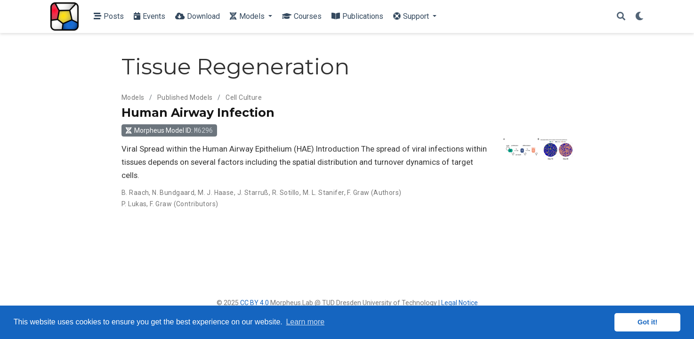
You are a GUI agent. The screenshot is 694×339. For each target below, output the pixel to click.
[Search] (621, 16)
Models (133, 97)
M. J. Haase (216, 192)
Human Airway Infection (197, 112)
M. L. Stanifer (323, 192)
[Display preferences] (639, 16)
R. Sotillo (285, 192)
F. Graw (358, 192)
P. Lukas (133, 204)
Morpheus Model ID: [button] (169, 130)
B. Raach (135, 192)
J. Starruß (253, 192)
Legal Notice (459, 303)
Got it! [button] (647, 322)
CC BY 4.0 (254, 303)
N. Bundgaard (173, 192)
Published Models (185, 97)
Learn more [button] (305, 322)
